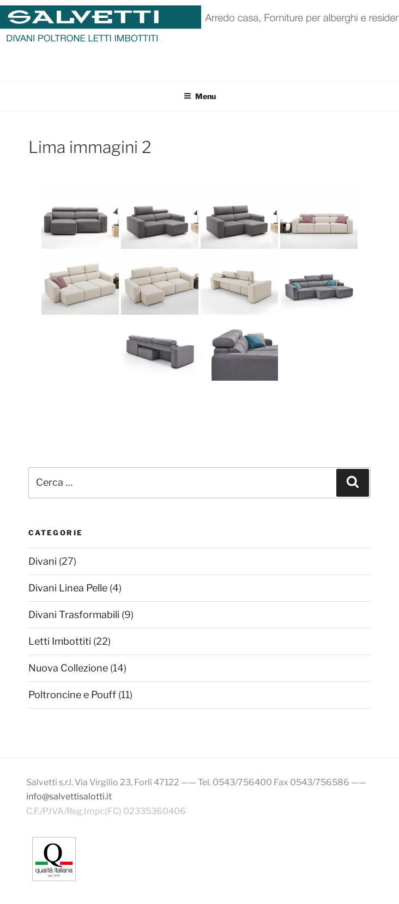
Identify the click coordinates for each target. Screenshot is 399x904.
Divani (42, 561)
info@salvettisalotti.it (69, 796)
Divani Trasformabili (73, 614)
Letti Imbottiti (59, 641)
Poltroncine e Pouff (72, 694)
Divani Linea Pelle (67, 588)
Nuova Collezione (68, 668)
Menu (200, 96)
